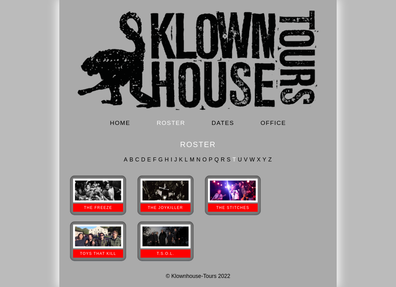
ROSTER (171, 123)
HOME (120, 123)
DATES (223, 123)
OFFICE (273, 123)
